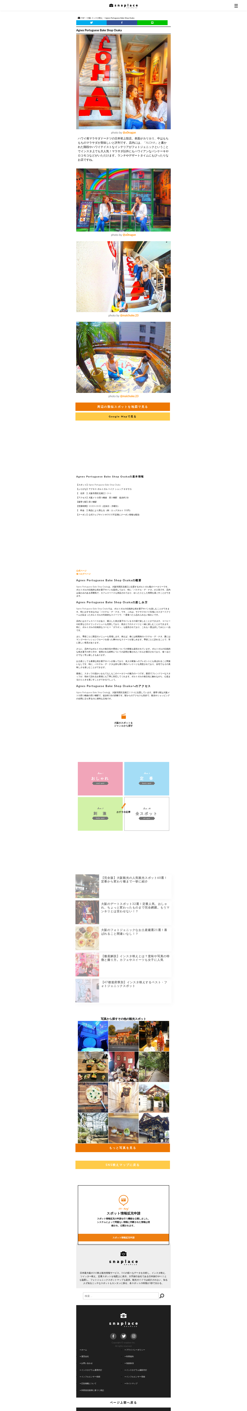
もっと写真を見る (122, 1147)
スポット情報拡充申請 (123, 1284)
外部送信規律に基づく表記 (92, 1390)
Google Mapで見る (123, 416)
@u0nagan (129, 132)
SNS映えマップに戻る (123, 1165)
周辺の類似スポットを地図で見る (122, 406)
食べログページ (83, 574)
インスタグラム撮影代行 (136, 1370)
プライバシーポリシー (135, 1350)
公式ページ (81, 570)
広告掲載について (88, 1383)
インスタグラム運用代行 (91, 1370)
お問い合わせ (86, 1363)
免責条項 (129, 1363)
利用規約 (129, 1356)
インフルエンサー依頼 (90, 1376)
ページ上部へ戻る (123, 1402)
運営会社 (84, 1356)
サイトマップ (131, 1383)
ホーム (83, 1350)
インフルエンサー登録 (135, 1376)
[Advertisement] (123, 448)
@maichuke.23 (129, 315)
